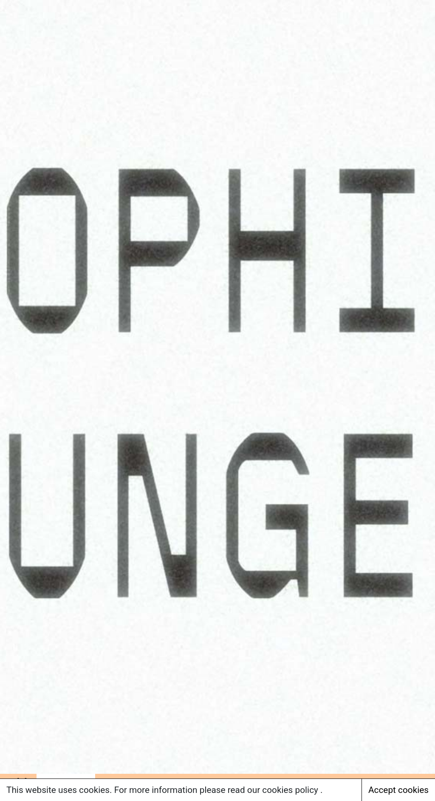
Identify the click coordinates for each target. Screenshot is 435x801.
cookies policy (291, 790)
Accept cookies (398, 790)
